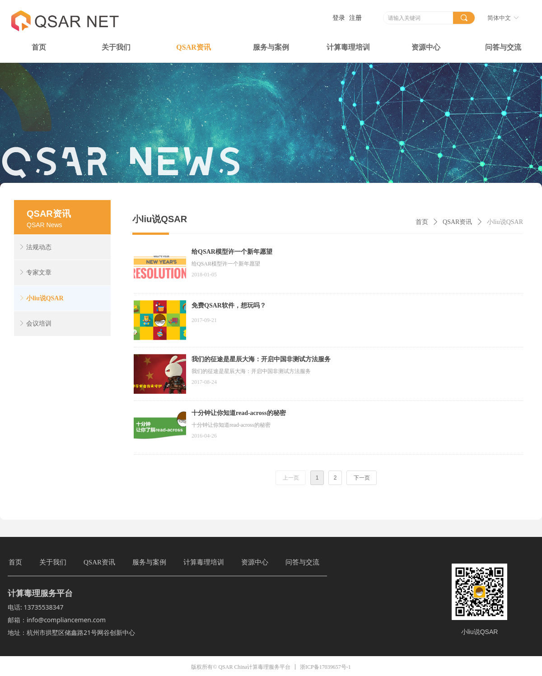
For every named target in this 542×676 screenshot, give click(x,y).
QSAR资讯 (457, 222)
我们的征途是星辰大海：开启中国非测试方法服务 (261, 359)
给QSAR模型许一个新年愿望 (232, 251)
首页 (422, 222)
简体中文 (499, 17)
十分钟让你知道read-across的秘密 (239, 413)
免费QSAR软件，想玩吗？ (229, 305)
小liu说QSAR (505, 222)
